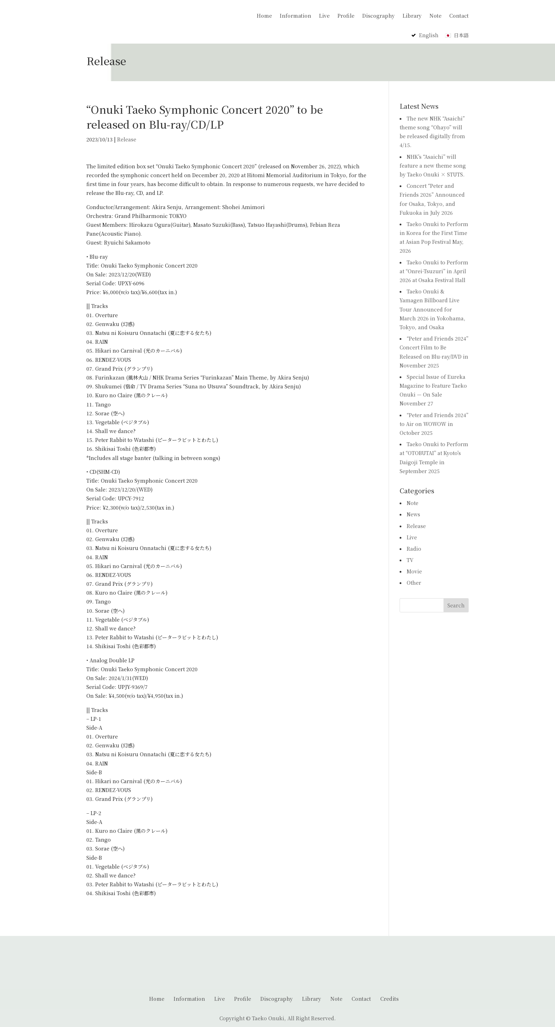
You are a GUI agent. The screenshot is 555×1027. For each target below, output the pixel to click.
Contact (459, 15)
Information (295, 15)
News (413, 513)
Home (264, 15)
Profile (345, 15)
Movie (414, 570)
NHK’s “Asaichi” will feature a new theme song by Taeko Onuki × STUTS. (433, 164)
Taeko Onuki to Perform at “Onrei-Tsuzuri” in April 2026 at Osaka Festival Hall (434, 269)
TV (410, 558)
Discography (378, 15)
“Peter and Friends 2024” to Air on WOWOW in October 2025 (434, 422)
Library (412, 15)
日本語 (461, 34)
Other (414, 581)
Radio (414, 547)
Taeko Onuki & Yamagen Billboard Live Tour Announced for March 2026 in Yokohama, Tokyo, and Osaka (432, 308)
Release (126, 137)
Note (435, 15)
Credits (389, 997)
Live (324, 15)
